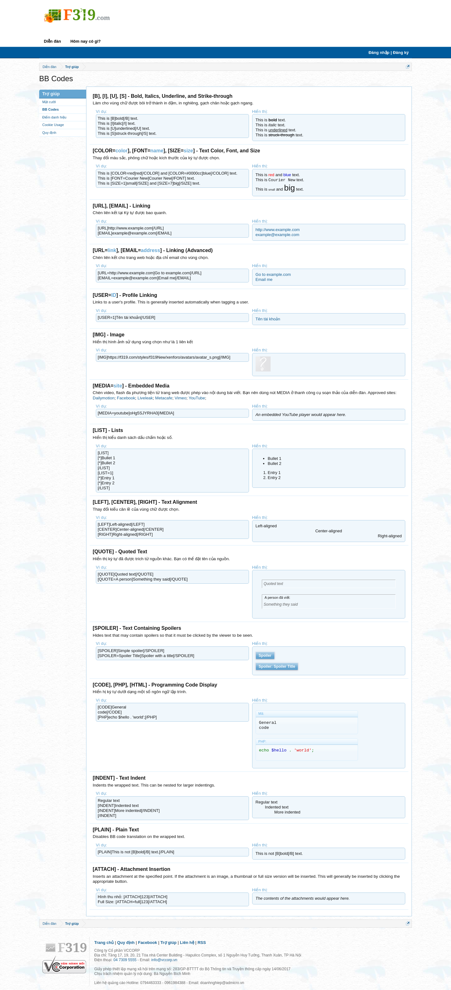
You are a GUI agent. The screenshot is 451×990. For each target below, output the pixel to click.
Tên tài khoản (268, 319)
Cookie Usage (53, 125)
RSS (202, 942)
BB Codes (50, 109)
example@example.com (277, 234)
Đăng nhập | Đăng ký (389, 52)
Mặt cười (49, 102)
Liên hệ (187, 942)
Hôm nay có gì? (85, 41)
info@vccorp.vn (164, 960)
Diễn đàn (52, 41)
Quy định (49, 132)
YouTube (197, 398)
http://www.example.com (278, 229)
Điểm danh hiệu (54, 117)
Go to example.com (273, 274)
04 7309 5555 (124, 960)
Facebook (126, 398)
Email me (264, 279)
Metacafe (163, 398)
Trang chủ (104, 942)
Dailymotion (104, 398)
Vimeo (181, 398)
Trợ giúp (168, 942)
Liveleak (145, 398)
